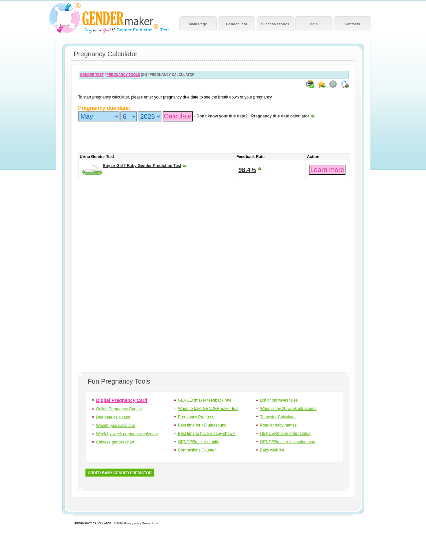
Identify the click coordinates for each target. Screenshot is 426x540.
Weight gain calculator (115, 425)
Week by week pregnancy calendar (127, 434)
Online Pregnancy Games (119, 409)
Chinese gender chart (115, 442)
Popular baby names (278, 425)
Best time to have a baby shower (207, 433)
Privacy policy (132, 523)
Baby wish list (272, 450)
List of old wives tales (279, 400)
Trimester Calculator (278, 417)
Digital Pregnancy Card (121, 400)
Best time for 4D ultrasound (202, 425)
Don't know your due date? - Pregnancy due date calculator (253, 116)
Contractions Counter (197, 450)
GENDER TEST (92, 75)
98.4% (247, 169)
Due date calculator (113, 417)
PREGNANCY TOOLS (123, 75)
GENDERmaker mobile (198, 442)
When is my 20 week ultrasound (288, 408)
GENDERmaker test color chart (288, 442)
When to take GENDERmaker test (208, 408)
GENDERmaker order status (285, 433)
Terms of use (150, 523)
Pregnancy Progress (196, 417)
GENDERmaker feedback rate (205, 400)
